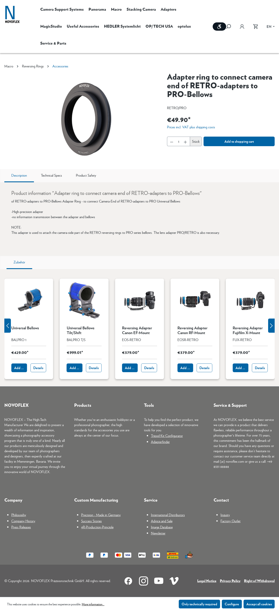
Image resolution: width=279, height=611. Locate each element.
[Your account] (242, 26)
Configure (232, 603)
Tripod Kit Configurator (167, 435)
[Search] (230, 26)
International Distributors (168, 514)
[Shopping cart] (255, 26)
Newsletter (158, 533)
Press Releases (21, 526)
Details (38, 367)
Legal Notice (206, 580)
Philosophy (18, 514)
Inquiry (225, 514)
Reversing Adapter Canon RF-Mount (192, 330)
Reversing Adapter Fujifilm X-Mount (248, 330)
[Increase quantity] (185, 141)
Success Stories (91, 520)
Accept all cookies (259, 603)
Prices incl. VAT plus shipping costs (191, 126)
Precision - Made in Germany (101, 514)
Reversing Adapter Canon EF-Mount (137, 330)
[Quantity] (178, 141)
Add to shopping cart (239, 141)
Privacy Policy (230, 580)
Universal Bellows (25, 328)
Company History (23, 520)
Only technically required (199, 603)
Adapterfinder (160, 441)
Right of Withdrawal (259, 580)
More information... (93, 604)
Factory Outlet (231, 520)
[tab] (19, 175)
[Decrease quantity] (171, 141)
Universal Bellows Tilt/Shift (80, 330)
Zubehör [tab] (19, 261)
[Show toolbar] (219, 26)
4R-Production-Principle (97, 526)
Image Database (162, 526)
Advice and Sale (161, 520)
